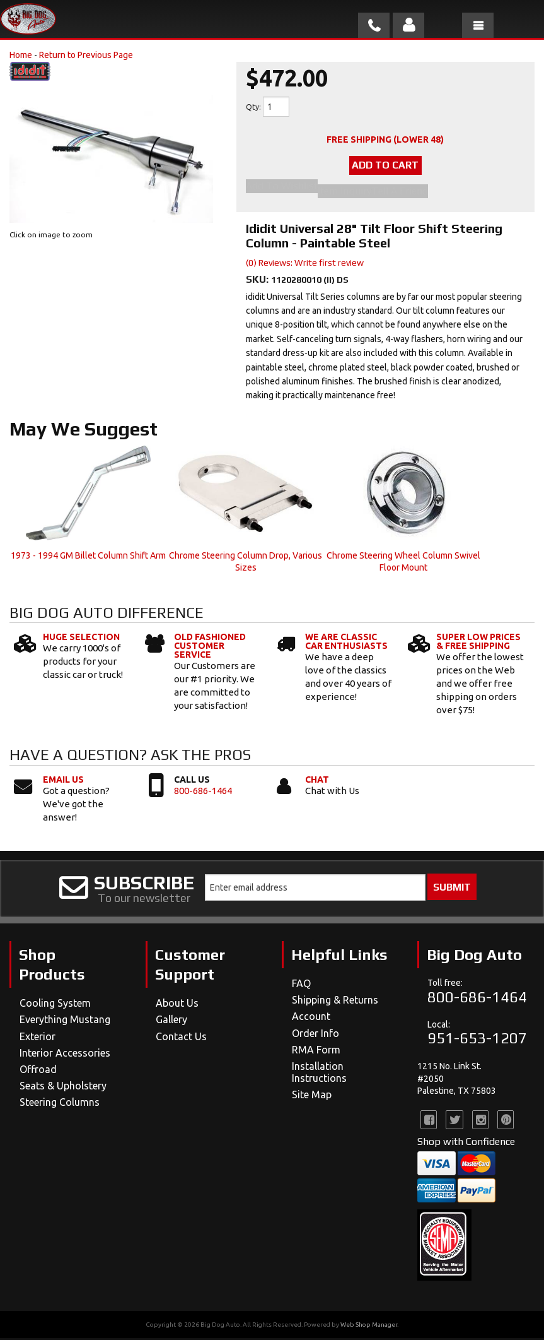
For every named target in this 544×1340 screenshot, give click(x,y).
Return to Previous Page (86, 55)
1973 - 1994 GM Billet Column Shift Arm (88, 557)
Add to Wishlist (282, 190)
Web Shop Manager (368, 1326)
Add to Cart (385, 167)
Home (20, 55)
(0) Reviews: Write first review (305, 264)
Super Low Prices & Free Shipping (478, 643)
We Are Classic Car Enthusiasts (346, 643)
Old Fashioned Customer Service (210, 647)
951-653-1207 (477, 1039)
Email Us (63, 781)
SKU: (258, 281)
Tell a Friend (399, 193)
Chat (317, 781)
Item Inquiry (344, 193)
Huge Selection (81, 638)
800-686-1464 (203, 792)
